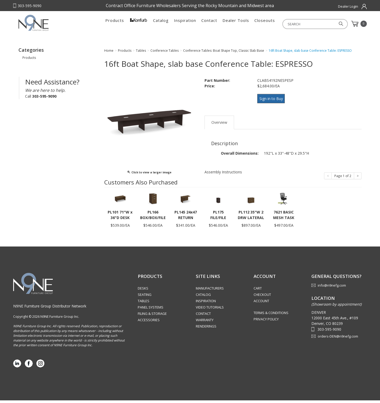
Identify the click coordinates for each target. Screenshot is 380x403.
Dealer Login (348, 6)
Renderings (206, 328)
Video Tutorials (210, 309)
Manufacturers (210, 290)
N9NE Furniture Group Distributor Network (49, 308)
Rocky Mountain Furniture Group (51, 25)
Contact (209, 23)
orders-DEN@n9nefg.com (338, 338)
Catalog (161, 23)
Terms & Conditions (271, 315)
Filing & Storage (152, 316)
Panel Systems (150, 309)
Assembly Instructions (223, 174)
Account (261, 303)
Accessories (149, 322)
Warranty (204, 322)
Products (114, 23)
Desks (143, 290)
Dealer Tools (235, 23)
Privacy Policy (266, 321)
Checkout (262, 297)
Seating (144, 297)
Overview (219, 124)
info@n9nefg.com (332, 288)
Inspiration (185, 23)
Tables (143, 303)
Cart (258, 290)
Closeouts (264, 23)
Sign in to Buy (272, 103)
